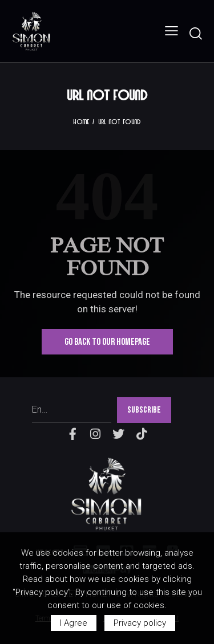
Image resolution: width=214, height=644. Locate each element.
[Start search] (195, 33)
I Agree (73, 623)
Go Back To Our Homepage (107, 342)
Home (81, 121)
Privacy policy (140, 623)
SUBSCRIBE (144, 410)
